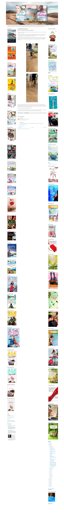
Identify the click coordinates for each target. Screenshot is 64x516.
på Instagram (12, 417)
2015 (49, 485)
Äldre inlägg (44, 127)
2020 (49, 480)
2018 (49, 482)
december (51, 446)
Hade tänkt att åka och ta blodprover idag (52, 459)
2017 (49, 483)
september (51, 468)
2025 (49, 443)
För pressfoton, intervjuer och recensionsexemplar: (11, 421)
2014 (49, 486)
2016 (49, 484)
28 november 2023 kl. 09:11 (23, 124)
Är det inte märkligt (52, 461)
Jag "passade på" (52, 450)
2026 (49, 442)
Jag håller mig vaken (52, 448)
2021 (49, 479)
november (51, 447)
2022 (49, 478)
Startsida (32, 127)
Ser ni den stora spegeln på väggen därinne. (13, 435)
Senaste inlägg (19, 127)
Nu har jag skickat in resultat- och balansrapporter (53, 466)
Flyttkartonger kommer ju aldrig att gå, (52, 456)
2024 (49, 444)
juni (50, 471)
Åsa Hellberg (21, 122)
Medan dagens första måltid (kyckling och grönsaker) (53, 464)
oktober (51, 467)
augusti (51, 469)
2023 (49, 445)
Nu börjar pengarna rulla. (52, 449)
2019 (49, 481)
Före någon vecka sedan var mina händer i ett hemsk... (53, 462)
